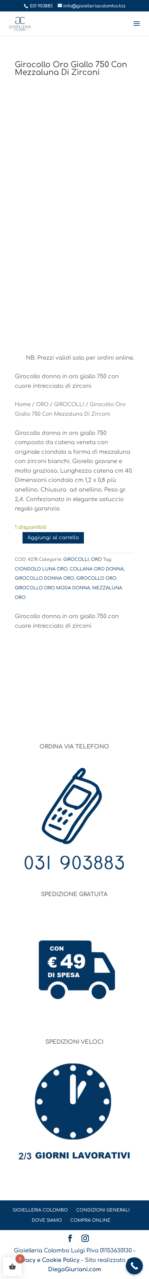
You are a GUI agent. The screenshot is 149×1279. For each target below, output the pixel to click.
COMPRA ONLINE (90, 1220)
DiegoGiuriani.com (74, 1269)
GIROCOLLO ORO (96, 578)
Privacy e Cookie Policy (47, 1260)
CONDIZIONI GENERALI (103, 1210)
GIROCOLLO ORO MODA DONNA (52, 588)
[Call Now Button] (134, 1265)
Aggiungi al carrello (53, 537)
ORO (42, 404)
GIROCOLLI (69, 404)
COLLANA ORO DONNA (97, 569)
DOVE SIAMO (47, 1220)
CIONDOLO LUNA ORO (41, 569)
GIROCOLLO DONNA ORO (44, 578)
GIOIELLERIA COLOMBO (40, 1210)
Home (23, 404)
